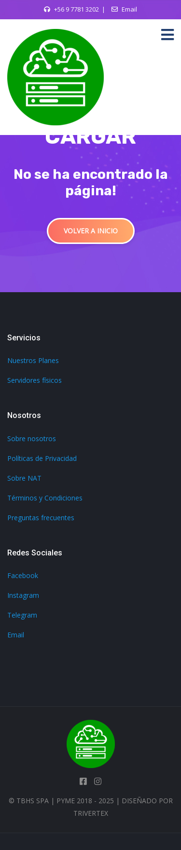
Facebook (22, 575)
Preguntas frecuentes (40, 517)
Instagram (23, 595)
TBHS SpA (32, 800)
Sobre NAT (24, 478)
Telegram (22, 615)
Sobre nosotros (31, 438)
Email (129, 9)
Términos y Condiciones (45, 497)
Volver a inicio (91, 230)
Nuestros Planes (33, 360)
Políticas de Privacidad (42, 458)
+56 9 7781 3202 (76, 9)
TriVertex (90, 813)
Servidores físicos (34, 380)
